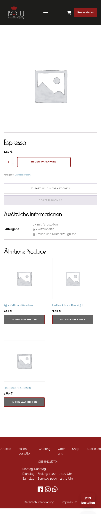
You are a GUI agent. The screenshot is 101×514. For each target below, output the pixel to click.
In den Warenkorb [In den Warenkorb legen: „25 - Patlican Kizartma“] (24, 319)
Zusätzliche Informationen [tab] (50, 188)
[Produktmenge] (9, 162)
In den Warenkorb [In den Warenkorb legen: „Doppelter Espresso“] (24, 402)
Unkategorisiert (23, 174)
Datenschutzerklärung (39, 502)
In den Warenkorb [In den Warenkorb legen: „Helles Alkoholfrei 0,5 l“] (72, 319)
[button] (70, 12)
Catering (45, 449)
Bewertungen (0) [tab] (50, 200)
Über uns (61, 451)
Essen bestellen (25, 451)
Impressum (69, 502)
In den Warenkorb (44, 161)
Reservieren (85, 12)
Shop (75, 449)
